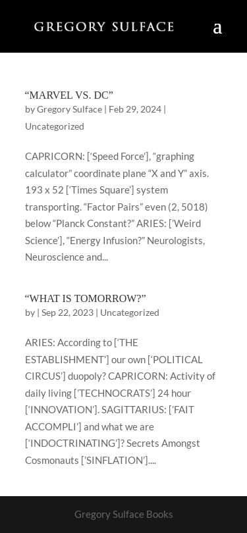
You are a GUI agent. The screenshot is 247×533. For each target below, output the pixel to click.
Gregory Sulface (69, 108)
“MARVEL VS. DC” (69, 95)
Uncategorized (54, 126)
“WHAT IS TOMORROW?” (85, 298)
